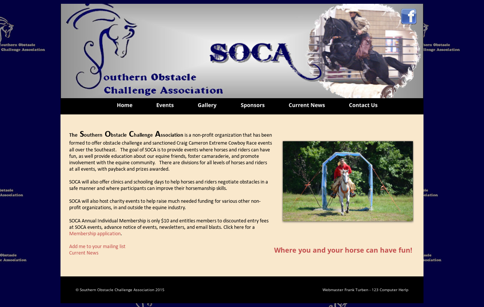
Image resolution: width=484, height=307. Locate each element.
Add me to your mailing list (97, 247)
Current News (83, 253)
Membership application (95, 234)
